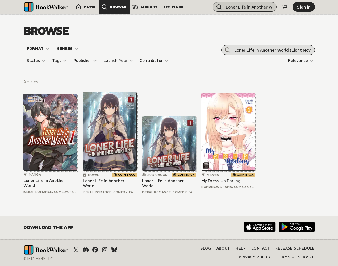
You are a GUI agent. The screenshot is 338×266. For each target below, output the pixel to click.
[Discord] (85, 250)
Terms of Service (296, 257)
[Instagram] (105, 250)
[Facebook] (95, 250)
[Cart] (284, 7)
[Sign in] (304, 7)
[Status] (37, 60)
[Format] (38, 49)
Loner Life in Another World (44, 183)
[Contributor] (155, 60)
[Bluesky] (114, 250)
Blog (205, 248)
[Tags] (60, 60)
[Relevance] (301, 60)
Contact (260, 248)
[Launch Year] (118, 60)
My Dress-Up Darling (220, 180)
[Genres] (67, 49)
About (223, 248)
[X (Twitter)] (76, 250)
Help (241, 248)
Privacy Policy (255, 257)
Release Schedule (295, 248)
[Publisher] (85, 60)
